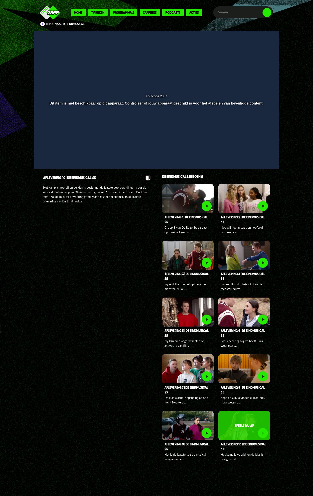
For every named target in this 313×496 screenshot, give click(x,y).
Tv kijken (97, 12)
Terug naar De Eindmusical (65, 24)
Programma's (123, 12)
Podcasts (172, 12)
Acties (194, 12)
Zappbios (150, 12)
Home (78, 12)
